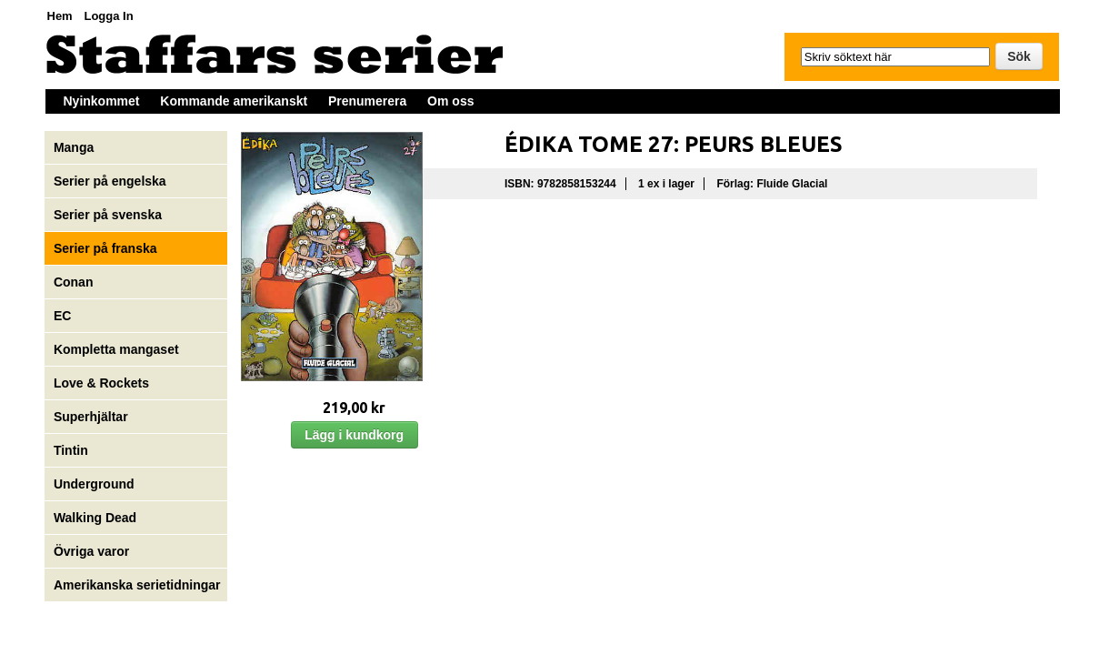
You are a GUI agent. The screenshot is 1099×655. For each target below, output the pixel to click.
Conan (74, 282)
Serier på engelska (112, 181)
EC (62, 315)
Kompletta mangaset (116, 349)
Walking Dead (95, 517)
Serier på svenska (109, 214)
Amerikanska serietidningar (137, 585)
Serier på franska (105, 248)
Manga (75, 147)
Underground (94, 484)
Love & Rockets (101, 383)
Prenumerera (367, 101)
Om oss (450, 101)
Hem (60, 16)
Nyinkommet (102, 101)
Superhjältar (93, 416)
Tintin (71, 450)
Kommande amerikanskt (233, 101)
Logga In (108, 16)
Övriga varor (91, 551)
